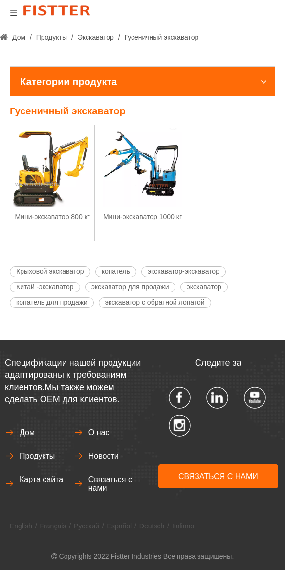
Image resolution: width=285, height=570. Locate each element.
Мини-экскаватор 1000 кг (142, 216)
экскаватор (204, 287)
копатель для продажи (52, 302)
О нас (99, 432)
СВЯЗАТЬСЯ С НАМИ (218, 476)
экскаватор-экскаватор (183, 271)
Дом (27, 432)
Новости (103, 456)
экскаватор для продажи (130, 287)
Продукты (37, 456)
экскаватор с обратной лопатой (155, 302)
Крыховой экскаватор (50, 271)
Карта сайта (41, 479)
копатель (116, 271)
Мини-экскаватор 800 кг (52, 216)
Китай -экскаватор (45, 287)
